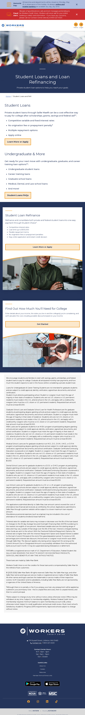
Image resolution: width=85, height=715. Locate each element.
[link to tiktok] (56, 701)
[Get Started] (42, 324)
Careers (42, 669)
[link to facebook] (28, 701)
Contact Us (36, 643)
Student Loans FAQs (18, 195)
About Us (42, 666)
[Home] (13, 25)
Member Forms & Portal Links (42, 675)
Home (8, 96)
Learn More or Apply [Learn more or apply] (17, 142)
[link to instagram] (38, 701)
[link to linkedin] (47, 701)
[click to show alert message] (77, 4)
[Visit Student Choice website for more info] (42, 247)
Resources (42, 672)
